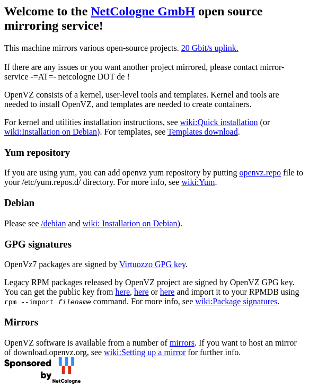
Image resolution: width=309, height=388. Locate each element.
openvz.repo (260, 172)
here (122, 291)
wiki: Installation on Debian (130, 223)
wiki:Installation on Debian (50, 131)
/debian (53, 223)
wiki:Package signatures (236, 301)
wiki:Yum (198, 182)
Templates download (202, 131)
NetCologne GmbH (143, 11)
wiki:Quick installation (219, 122)
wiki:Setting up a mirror (145, 352)
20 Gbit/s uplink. (210, 47)
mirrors (182, 342)
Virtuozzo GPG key (152, 264)
